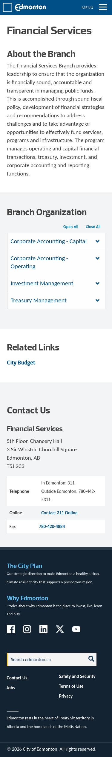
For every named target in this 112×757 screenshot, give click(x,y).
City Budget (21, 362)
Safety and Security (77, 676)
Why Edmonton (27, 598)
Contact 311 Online (59, 513)
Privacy (66, 696)
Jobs (11, 687)
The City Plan (24, 566)
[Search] (45, 659)
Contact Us (17, 678)
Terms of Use (71, 686)
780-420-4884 (52, 526)
